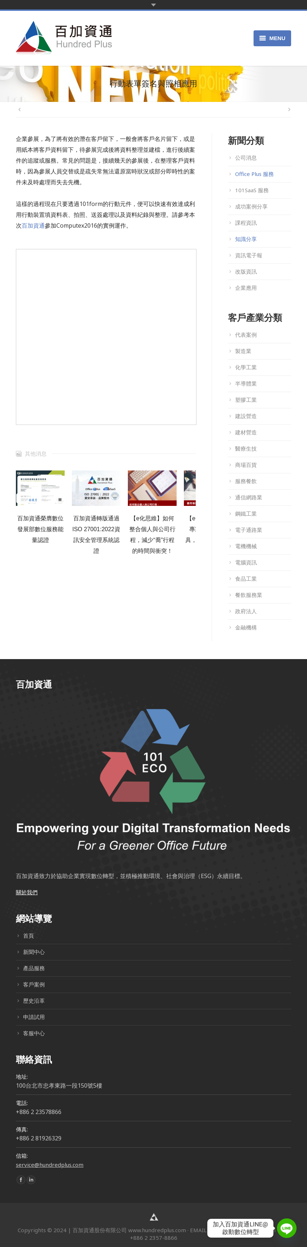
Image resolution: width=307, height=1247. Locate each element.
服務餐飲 (246, 481)
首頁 (28, 935)
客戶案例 (34, 984)
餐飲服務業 (248, 594)
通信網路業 (248, 497)
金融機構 (246, 627)
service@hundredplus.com (49, 1164)
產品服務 (34, 968)
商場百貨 (246, 464)
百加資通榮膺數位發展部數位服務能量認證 (40, 529)
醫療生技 (246, 448)
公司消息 (246, 157)
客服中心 (34, 1033)
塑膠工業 (246, 399)
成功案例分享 (251, 206)
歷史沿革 (34, 1000)
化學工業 (246, 367)
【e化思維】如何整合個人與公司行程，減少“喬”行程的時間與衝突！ (152, 534)
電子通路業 (248, 529)
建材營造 (246, 432)
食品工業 (246, 578)
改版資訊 (246, 271)
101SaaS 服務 (252, 190)
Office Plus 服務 (254, 173)
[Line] (287, 1228)
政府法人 (246, 611)
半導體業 (246, 383)
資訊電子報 (248, 255)
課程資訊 (246, 222)
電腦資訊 (246, 562)
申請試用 (34, 1016)
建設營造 (246, 416)
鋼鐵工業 (246, 513)
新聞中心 (34, 951)
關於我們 (27, 892)
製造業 (243, 350)
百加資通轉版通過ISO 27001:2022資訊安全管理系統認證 (96, 534)
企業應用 (246, 287)
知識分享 (246, 238)
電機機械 (246, 546)
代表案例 (246, 334)
